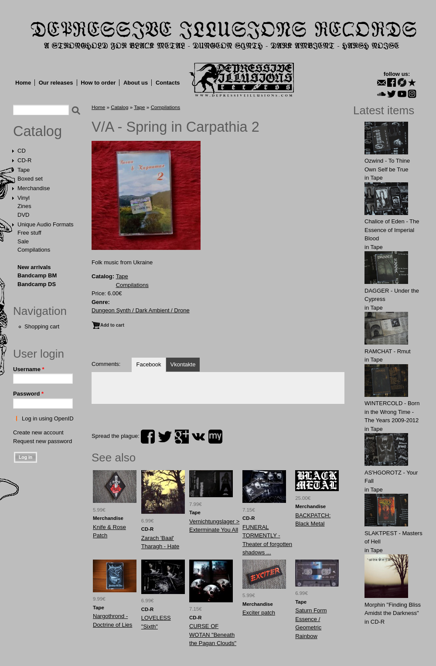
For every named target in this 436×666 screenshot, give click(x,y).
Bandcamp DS (36, 284)
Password (28, 393)
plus (182, 437)
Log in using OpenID (48, 418)
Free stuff (29, 232)
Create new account (38, 432)
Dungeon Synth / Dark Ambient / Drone (141, 310)
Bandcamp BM (37, 275)
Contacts (168, 82)
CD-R (24, 160)
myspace (215, 437)
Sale (23, 241)
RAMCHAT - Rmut (387, 351)
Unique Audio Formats (45, 224)
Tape (23, 170)
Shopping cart (41, 326)
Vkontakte (183, 364)
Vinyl (23, 198)
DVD (23, 215)
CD (21, 150)
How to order (98, 82)
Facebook (148, 364)
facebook (148, 437)
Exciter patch (258, 612)
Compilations (33, 249)
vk (198, 437)
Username (28, 369)
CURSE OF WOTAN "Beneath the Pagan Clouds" (212, 634)
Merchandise (33, 188)
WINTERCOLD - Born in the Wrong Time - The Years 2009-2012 (391, 412)
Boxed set (30, 178)
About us (135, 82)
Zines (24, 206)
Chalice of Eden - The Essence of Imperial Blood (391, 230)
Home (23, 82)
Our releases (56, 82)
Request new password (42, 441)
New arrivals (34, 267)
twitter (165, 437)
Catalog (37, 131)
